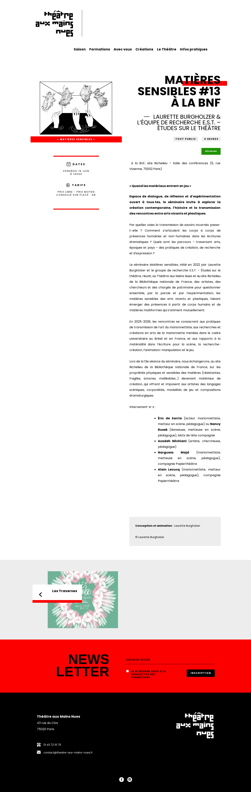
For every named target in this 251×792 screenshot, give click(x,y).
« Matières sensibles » (76, 139)
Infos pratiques (193, 49)
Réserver (211, 151)
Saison (80, 49)
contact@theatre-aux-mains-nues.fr (68, 752)
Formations (99, 49)
